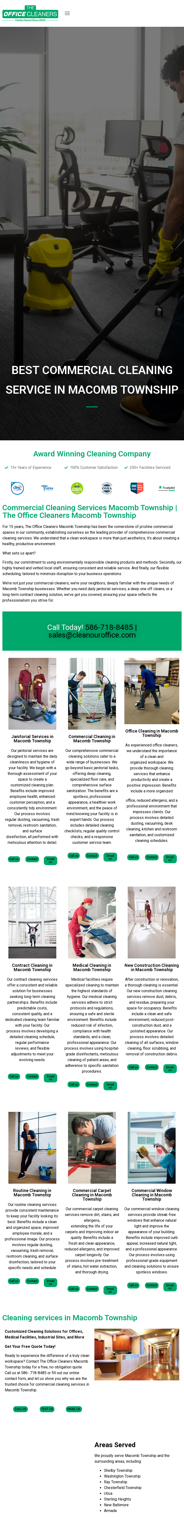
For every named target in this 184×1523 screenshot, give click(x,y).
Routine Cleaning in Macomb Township (32, 1192)
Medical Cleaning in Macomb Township (92, 967)
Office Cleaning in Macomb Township (151, 733)
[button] (67, 13)
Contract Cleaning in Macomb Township (32, 967)
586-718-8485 (109, 627)
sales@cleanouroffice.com (92, 634)
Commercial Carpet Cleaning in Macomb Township (92, 1194)
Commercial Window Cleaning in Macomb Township (152, 1194)
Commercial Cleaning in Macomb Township (92, 738)
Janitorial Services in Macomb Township (32, 738)
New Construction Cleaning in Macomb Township (152, 967)
